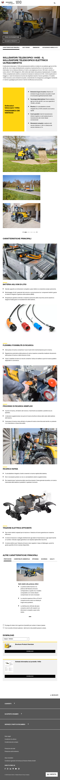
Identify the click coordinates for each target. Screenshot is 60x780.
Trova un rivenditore (12, 37)
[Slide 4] (34, 232)
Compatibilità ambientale (22, 559)
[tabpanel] (30, 589)
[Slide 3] (31, 232)
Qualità (52, 559)
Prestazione (7, 559)
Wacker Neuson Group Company (22, 774)
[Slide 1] (25, 232)
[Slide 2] (28, 232)
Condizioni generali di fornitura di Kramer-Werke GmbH (20, 761)
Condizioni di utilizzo (10, 739)
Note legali (8, 736)
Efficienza (35, 559)
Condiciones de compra (11, 742)
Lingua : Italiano (8, 639)
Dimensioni (36, 47)
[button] (23, 232)
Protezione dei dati (10, 748)
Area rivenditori (9, 758)
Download (30, 651)
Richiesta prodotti (11, 41)
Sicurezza (44, 559)
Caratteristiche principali (11, 47)
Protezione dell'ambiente (12, 751)
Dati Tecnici (26, 47)
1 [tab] (30, 616)
